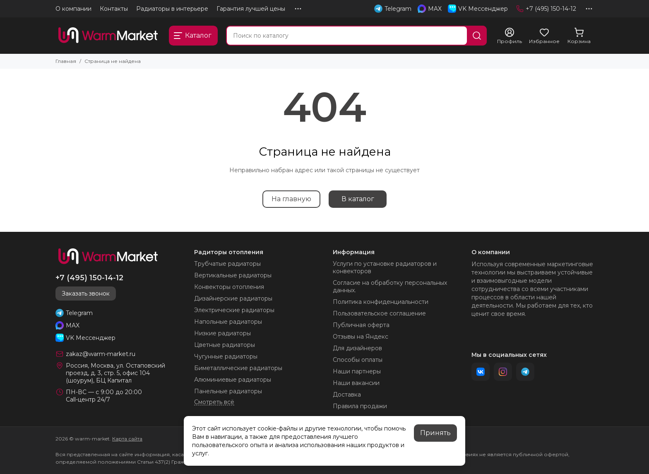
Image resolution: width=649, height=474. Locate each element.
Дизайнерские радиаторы (233, 298)
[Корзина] (579, 36)
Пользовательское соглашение (379, 313)
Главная (65, 61)
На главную (291, 199)
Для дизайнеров (357, 348)
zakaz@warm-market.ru (100, 354)
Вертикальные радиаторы (233, 275)
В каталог (357, 199)
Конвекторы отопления (229, 287)
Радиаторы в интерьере (172, 8)
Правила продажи (360, 406)
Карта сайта (127, 439)
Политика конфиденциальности (380, 302)
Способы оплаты (357, 359)
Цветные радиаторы (224, 345)
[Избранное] (544, 36)
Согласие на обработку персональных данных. (390, 286)
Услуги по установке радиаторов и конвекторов (385, 267)
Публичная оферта (361, 325)
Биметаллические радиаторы (238, 368)
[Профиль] (509, 36)
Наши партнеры (357, 371)
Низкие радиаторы (222, 333)
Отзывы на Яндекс (360, 336)
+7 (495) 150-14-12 (546, 8)
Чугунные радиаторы (225, 356)
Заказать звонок (86, 293)
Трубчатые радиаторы (227, 263)
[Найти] (477, 36)
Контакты (114, 8)
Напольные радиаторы (228, 321)
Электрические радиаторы (234, 310)
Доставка (347, 394)
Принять (435, 433)
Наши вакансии (356, 383)
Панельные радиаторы (228, 391)
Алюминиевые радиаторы (232, 379)
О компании (73, 8)
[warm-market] (108, 35)
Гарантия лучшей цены (250, 8)
